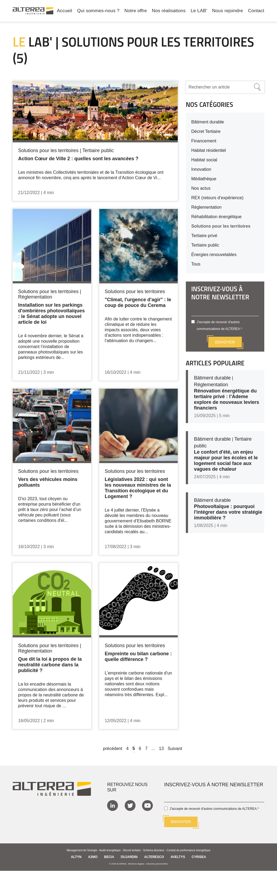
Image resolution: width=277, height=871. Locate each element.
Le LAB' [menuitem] (199, 11)
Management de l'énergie (82, 850)
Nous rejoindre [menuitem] (227, 11)
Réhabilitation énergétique (216, 216)
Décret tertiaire (132, 850)
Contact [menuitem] (256, 11)
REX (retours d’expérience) (217, 197)
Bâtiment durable (207, 122)
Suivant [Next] (175, 748)
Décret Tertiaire (205, 131)
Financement (203, 141)
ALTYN (76, 857)
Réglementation (206, 207)
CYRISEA (199, 857)
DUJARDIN (129, 857)
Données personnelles (157, 864)
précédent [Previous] (112, 748)
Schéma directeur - (155, 850)
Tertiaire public (205, 245)
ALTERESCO (154, 857)
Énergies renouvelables (213, 254)
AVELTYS (178, 857)
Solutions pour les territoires (220, 226)
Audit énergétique (109, 850)
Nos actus (200, 188)
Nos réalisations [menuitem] (169, 11)
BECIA (109, 857)
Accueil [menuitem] (64, 11)
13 (161, 748)
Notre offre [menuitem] (135, 11)
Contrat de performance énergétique (188, 850)
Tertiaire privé (204, 235)
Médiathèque (203, 178)
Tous (195, 264)
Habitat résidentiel (208, 150)
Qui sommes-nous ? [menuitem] (98, 11)
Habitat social (204, 160)
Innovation (201, 169)
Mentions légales (136, 864)
